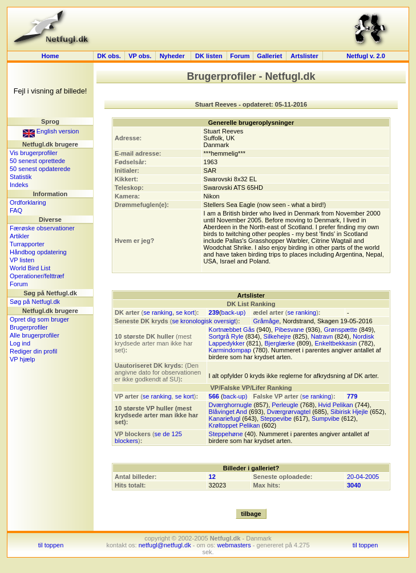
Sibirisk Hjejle (349, 411)
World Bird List (30, 268)
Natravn (322, 336)
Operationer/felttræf (37, 276)
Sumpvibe (326, 418)
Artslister (304, 55)
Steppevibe (276, 418)
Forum (239, 55)
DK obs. (109, 55)
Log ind (20, 343)
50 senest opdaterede (40, 168)
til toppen (51, 545)
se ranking (157, 312)
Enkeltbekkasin (335, 343)
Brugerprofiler (29, 327)
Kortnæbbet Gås (232, 329)
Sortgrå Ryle (226, 336)
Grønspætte (340, 329)
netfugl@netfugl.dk (165, 545)
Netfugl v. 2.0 (365, 55)
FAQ (16, 210)
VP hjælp (22, 359)
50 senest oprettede (37, 160)
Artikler (19, 236)
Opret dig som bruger (39, 319)
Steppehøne (226, 433)
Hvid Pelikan (335, 404)
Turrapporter (27, 244)
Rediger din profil (33, 351)
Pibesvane (289, 329)
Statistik (21, 176)
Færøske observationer (42, 228)
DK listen (209, 55)
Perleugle (285, 404)
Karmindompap (230, 350)
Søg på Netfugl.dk (35, 301)
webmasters (234, 545)
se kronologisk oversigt (204, 321)
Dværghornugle (230, 404)
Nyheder (173, 55)
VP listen (22, 260)
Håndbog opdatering (38, 252)
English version (51, 131)
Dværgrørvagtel (288, 411)
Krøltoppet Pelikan (234, 425)
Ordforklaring (28, 202)
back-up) (233, 312)
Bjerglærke (279, 343)
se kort (185, 312)
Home (50, 55)
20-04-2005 (363, 476)
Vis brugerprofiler (34, 152)
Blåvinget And (228, 411)
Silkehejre (277, 336)
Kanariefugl (225, 418)
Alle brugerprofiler (34, 335)
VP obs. (139, 55)
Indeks (19, 184)
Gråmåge (266, 321)
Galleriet (269, 55)
